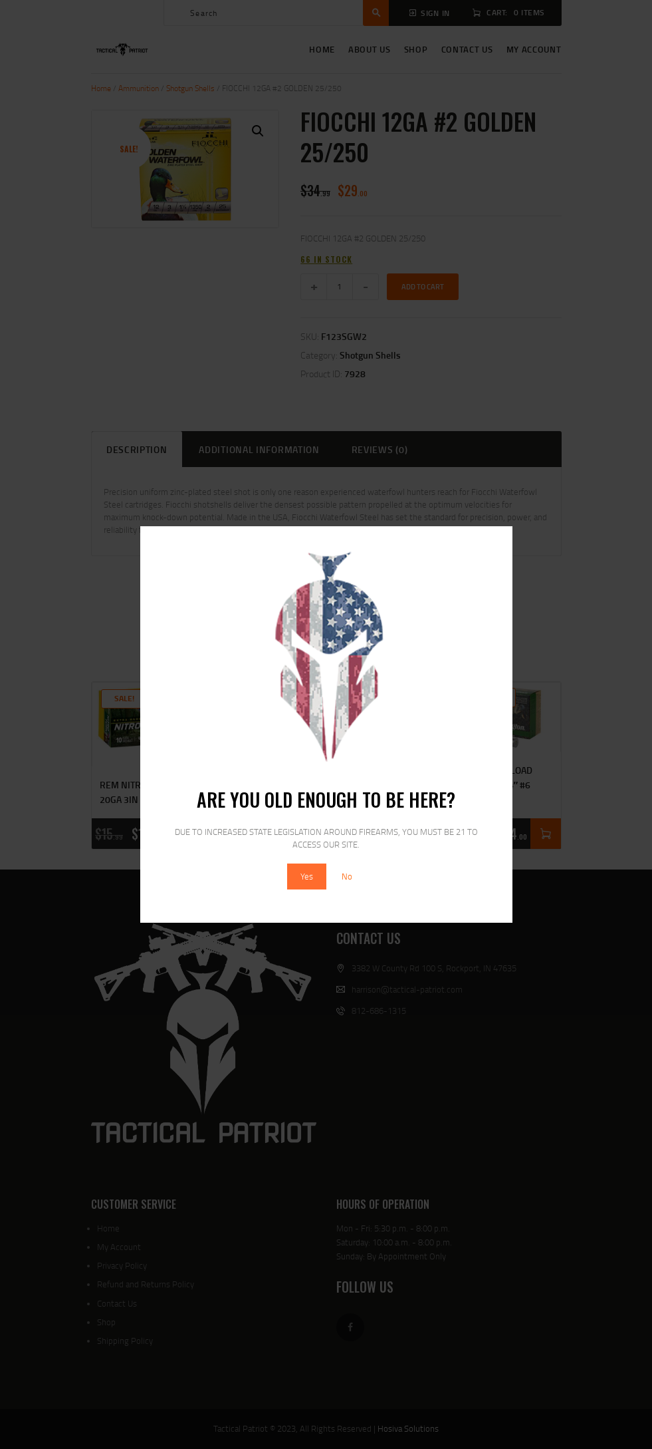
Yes (306, 876)
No (347, 876)
